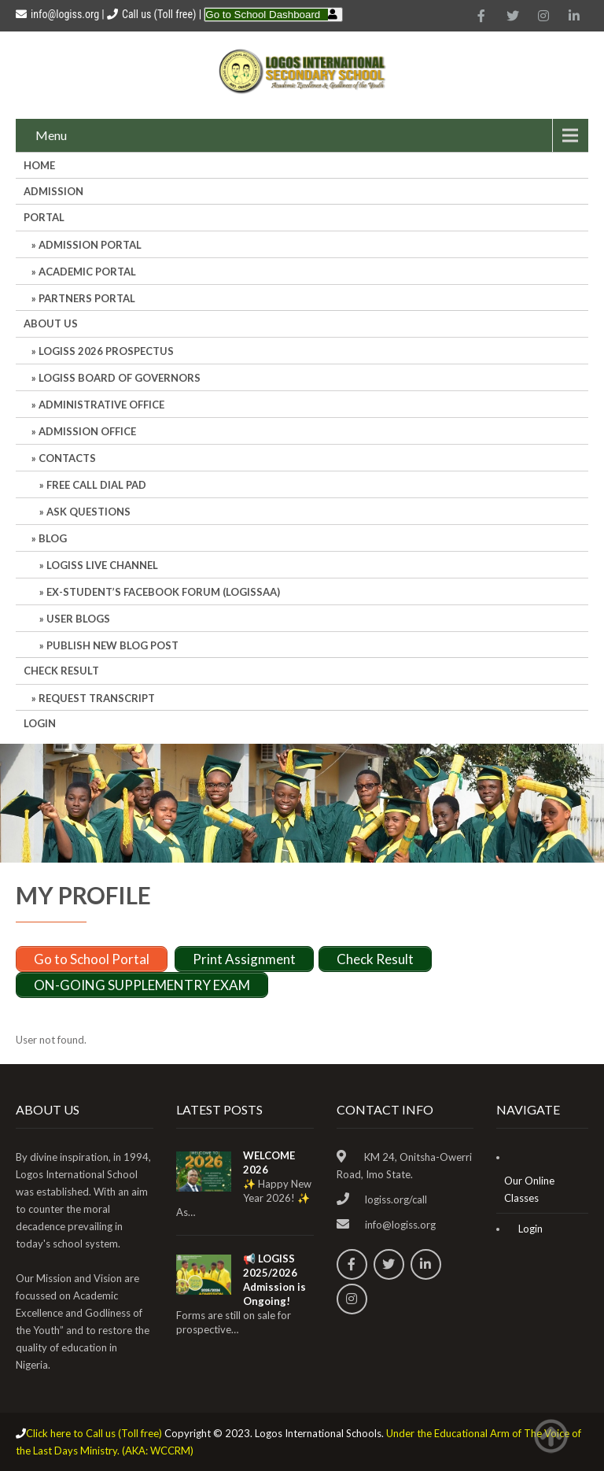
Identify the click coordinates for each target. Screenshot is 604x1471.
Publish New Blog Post (112, 645)
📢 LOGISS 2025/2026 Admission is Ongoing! (274, 1279)
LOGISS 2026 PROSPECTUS (106, 351)
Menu (51, 135)
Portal (44, 217)
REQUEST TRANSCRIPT (97, 698)
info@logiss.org (57, 14)
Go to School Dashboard (262, 14)
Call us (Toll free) (159, 14)
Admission (53, 191)
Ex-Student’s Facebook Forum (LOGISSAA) (163, 592)
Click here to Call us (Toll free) (94, 1433)
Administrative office (101, 404)
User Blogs (78, 618)
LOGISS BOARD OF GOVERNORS (120, 377)
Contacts (67, 458)
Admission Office (87, 431)
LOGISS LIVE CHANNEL (102, 565)
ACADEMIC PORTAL (87, 271)
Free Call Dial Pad (96, 485)
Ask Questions (88, 511)
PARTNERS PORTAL (87, 298)
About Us (51, 323)
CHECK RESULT (61, 670)
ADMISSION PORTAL (90, 244)
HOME (39, 165)
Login (40, 723)
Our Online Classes (529, 1189)
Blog (53, 538)
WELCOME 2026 (269, 1162)
